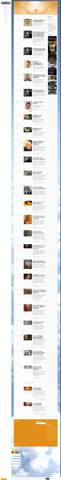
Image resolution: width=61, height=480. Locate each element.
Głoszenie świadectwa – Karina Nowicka (39, 20)
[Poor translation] (17, 452)
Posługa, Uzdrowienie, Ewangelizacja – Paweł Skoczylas (39, 76)
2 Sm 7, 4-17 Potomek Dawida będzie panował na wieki (39, 291)
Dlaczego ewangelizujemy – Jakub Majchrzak (38, 63)
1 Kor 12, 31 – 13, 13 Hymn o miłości (38, 202)
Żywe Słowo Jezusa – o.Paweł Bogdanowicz (39, 91)
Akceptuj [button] (47, 478)
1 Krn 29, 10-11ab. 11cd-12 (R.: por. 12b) (39, 158)
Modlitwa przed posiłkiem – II (37, 116)
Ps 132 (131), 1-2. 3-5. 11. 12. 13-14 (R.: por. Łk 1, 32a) (39, 247)
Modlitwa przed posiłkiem (50, 431)
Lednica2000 (54, 430)
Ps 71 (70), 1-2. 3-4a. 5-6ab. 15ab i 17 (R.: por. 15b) (38, 217)
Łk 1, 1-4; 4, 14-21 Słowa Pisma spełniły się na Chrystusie (39, 352)
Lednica (48, 430)
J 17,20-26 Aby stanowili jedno (37, 388)
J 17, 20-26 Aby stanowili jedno (37, 404)
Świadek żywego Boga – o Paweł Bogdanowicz (39, 49)
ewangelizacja (49, 424)
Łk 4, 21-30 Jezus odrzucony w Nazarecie (39, 187)
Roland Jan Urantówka (53, 439)
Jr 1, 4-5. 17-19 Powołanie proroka (38, 232)
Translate (53, 20)
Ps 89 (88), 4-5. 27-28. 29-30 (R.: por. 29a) (39, 275)
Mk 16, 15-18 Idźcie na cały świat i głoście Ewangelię (39, 306)
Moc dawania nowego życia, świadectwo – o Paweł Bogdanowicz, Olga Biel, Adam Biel (39, 34)
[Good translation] (12, 452)
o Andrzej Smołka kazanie (38, 102)
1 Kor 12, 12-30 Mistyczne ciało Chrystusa (37, 368)
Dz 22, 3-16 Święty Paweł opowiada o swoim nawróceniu (38, 337)
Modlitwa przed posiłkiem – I (37, 129)
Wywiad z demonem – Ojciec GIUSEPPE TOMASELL (39, 142)
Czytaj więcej (43, 399)
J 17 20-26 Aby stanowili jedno (53, 426)
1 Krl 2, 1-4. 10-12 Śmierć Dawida (38, 172)
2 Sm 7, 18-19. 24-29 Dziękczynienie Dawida (39, 261)
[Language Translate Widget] (51, 18)
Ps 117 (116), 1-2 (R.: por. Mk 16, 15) (38, 322)
